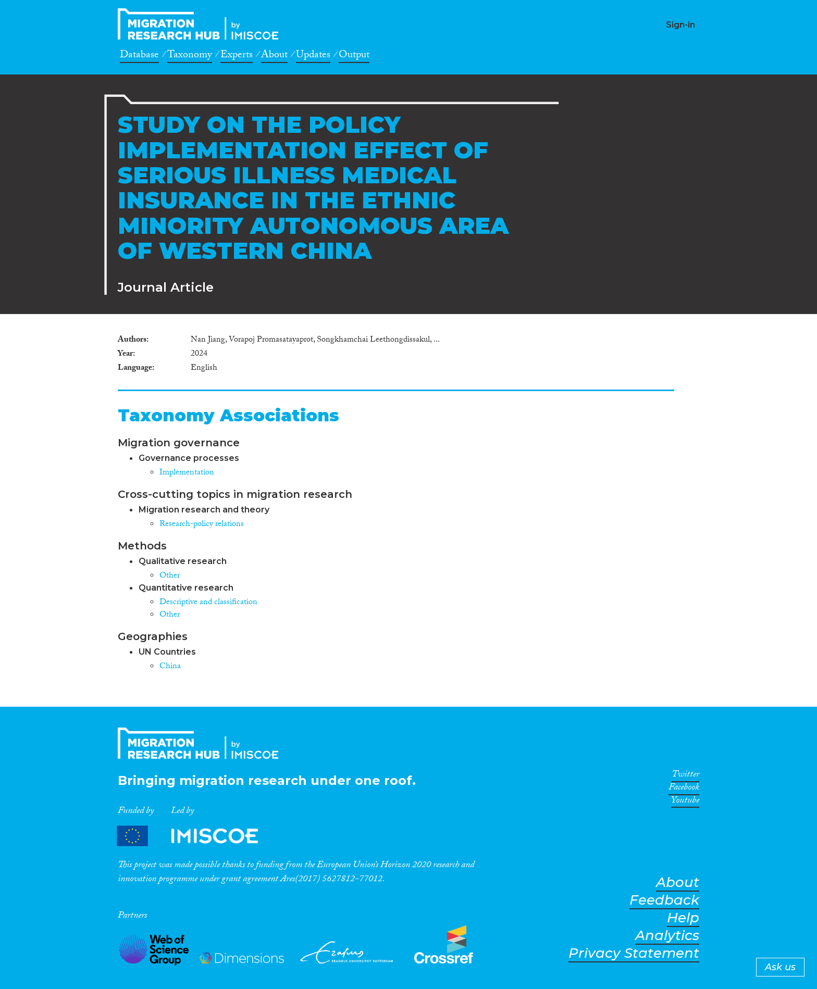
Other (169, 576)
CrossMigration (201, 24)
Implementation (186, 473)
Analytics (667, 936)
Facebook (684, 789)
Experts (236, 56)
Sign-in (680, 25)
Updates (313, 56)
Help (683, 918)
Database (139, 56)
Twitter (685, 776)
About (274, 56)
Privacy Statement (633, 953)
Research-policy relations (201, 525)
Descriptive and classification (208, 603)
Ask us (780, 967)
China (170, 667)
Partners (196, 835)
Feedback (664, 900)
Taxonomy (189, 56)
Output (354, 56)
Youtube (685, 802)
